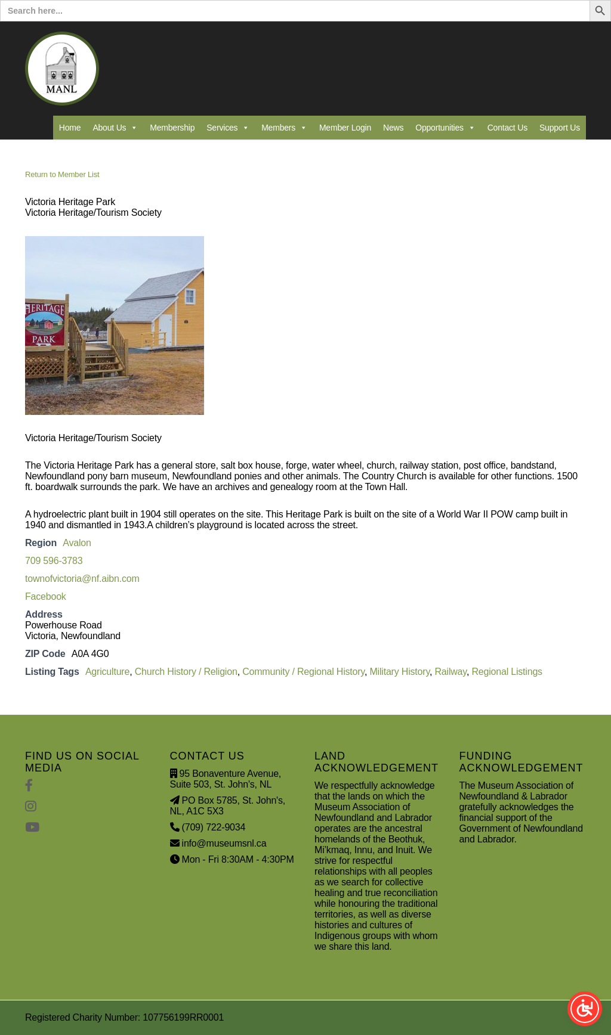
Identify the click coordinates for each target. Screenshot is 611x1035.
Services (227, 128)
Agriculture (107, 672)
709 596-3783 (53, 561)
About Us (115, 128)
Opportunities (445, 128)
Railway (451, 672)
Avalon (77, 543)
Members (284, 128)
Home (70, 127)
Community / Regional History (303, 672)
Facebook (45, 596)
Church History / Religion (186, 672)
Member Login (345, 127)
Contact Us (507, 127)
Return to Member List (62, 174)
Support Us (559, 127)
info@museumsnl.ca (224, 843)
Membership (172, 127)
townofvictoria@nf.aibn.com (82, 579)
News (393, 127)
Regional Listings (506, 672)
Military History (399, 672)
